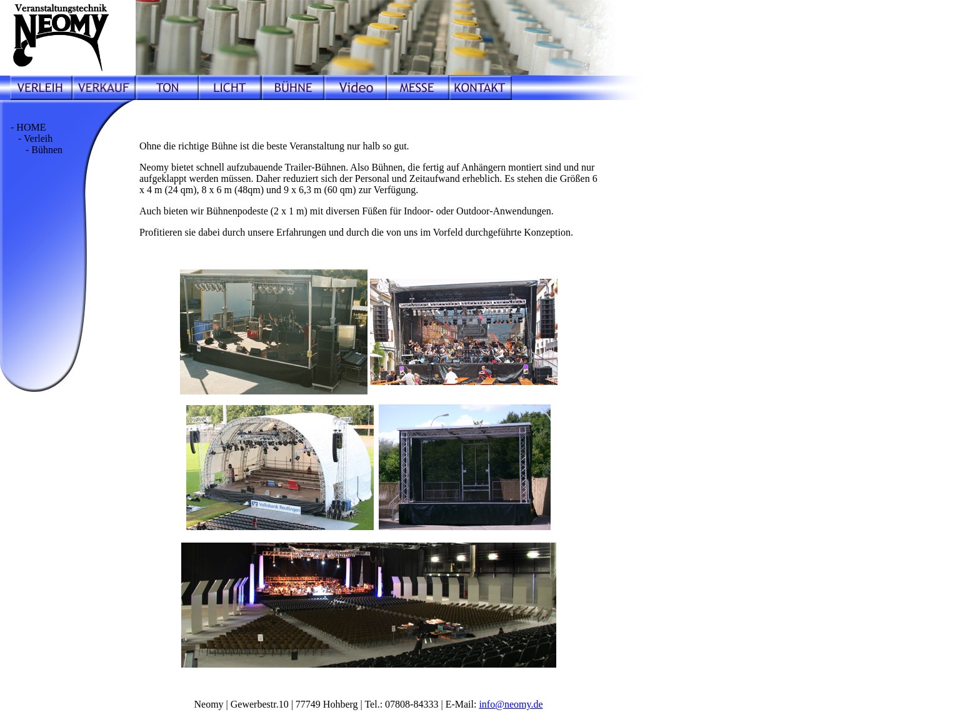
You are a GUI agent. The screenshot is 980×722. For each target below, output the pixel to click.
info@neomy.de (510, 704)
